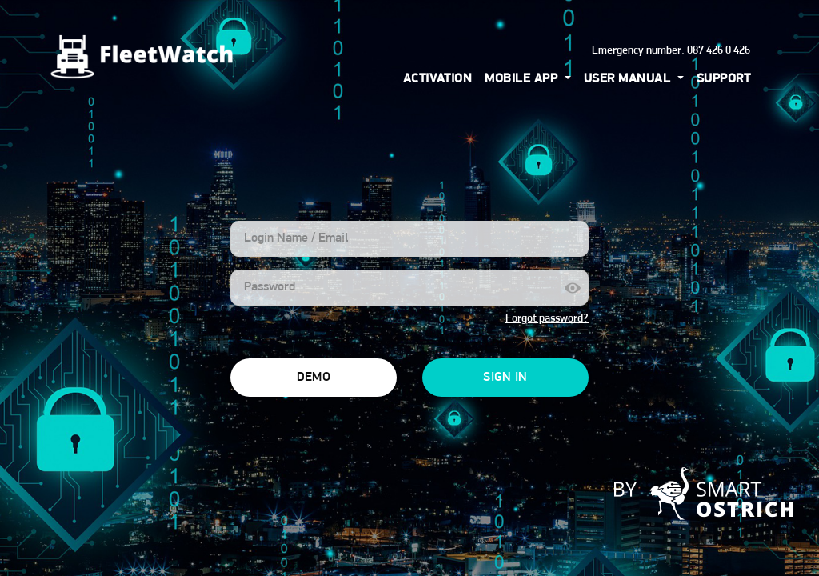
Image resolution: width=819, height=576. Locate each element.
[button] (527, 79)
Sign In (505, 377)
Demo (314, 377)
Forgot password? (547, 319)
